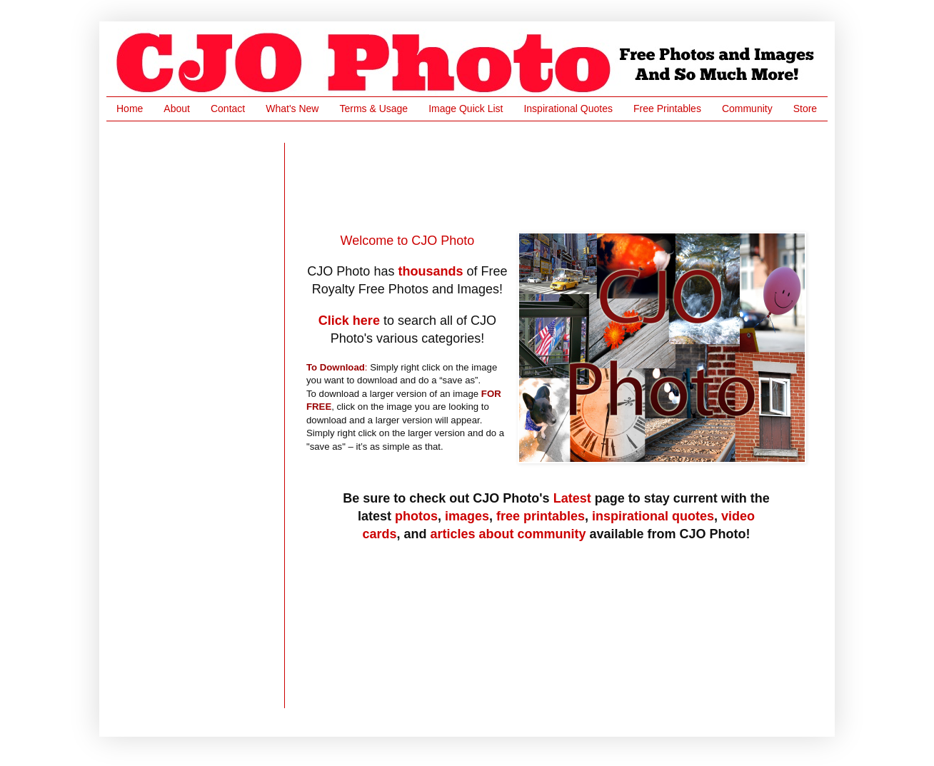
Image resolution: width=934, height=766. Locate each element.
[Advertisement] (566, 175)
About (177, 108)
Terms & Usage (373, 108)
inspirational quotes (653, 516)
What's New (292, 108)
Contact (228, 108)
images (467, 516)
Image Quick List (465, 108)
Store (805, 108)
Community (747, 108)
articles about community (508, 534)
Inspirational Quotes (568, 108)
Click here (349, 320)
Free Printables (667, 108)
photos (416, 516)
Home (129, 108)
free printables (540, 516)
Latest (572, 498)
